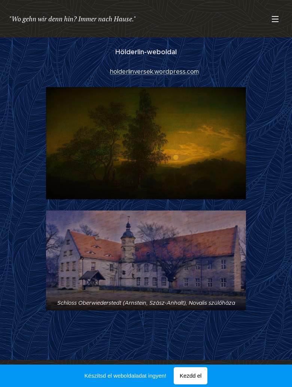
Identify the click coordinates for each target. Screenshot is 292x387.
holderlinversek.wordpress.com (154, 71)
